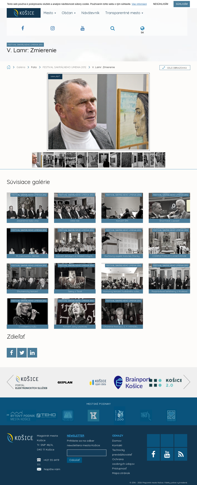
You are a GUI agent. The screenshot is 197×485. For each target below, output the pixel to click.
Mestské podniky (99, 404)
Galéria (21, 67)
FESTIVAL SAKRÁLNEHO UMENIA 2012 (64, 67)
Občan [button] (69, 13)
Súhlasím (182, 4)
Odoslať (74, 460)
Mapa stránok (121, 473)
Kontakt (117, 445)
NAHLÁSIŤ (55, 76)
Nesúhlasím (160, 4)
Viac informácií (139, 4)
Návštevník (90, 13)
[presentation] (10, 382)
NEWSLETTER (75, 435)
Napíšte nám (52, 469)
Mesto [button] (49, 13)
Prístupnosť (119, 468)
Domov (116, 440)
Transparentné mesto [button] (124, 13)
